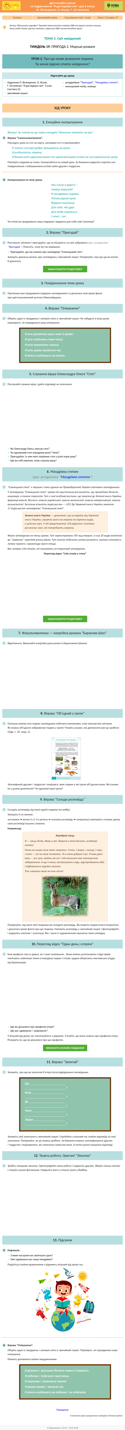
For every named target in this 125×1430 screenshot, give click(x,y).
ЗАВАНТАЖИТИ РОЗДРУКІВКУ (65, 269)
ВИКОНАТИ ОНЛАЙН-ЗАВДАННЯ (65, 1048)
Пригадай (86, 82)
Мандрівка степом (106, 82)
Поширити (63, 1409)
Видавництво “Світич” (58, 1428)
